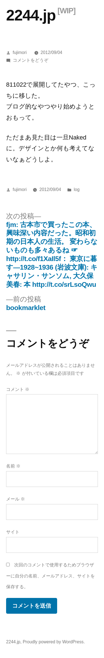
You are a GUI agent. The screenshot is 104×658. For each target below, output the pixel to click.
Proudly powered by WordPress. (54, 641)
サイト (12, 532)
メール (15, 499)
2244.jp (31, 15)
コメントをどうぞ (30, 60)
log (77, 189)
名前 (13, 466)
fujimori (20, 52)
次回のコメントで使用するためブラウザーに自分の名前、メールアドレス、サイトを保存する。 (50, 575)
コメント (17, 389)
